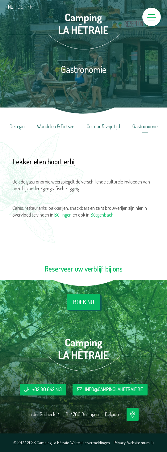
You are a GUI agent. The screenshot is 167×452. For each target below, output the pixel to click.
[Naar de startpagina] (84, 24)
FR (29, 7)
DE (20, 7)
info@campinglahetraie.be (114, 389)
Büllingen (63, 215)
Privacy (120, 442)
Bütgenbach (102, 215)
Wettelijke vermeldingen (90, 442)
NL (10, 7)
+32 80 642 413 (47, 389)
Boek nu (83, 302)
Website (133, 442)
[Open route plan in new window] (133, 414)
